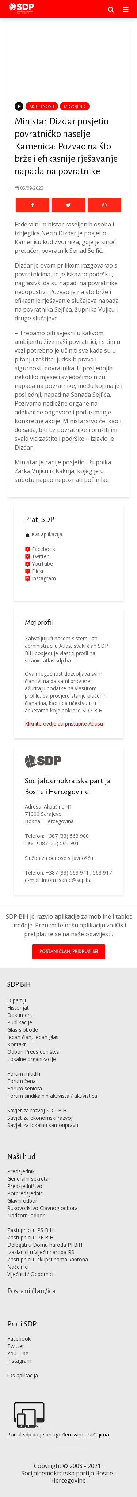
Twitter (15, 1345)
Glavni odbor (22, 1200)
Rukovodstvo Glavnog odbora (42, 1207)
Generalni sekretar (28, 1178)
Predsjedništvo (24, 1185)
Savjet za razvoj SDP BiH (36, 1110)
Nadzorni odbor (26, 1215)
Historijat (18, 1007)
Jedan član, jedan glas (32, 1036)
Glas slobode (22, 1029)
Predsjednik (21, 1171)
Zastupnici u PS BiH (30, 1230)
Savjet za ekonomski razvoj (39, 1117)
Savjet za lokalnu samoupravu (42, 1125)
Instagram (43, 578)
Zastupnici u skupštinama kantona (47, 1259)
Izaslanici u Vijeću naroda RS (40, 1252)
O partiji (16, 1000)
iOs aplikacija (47, 534)
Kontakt (16, 1044)
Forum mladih (23, 1073)
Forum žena (21, 1081)
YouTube (42, 563)
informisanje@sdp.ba (67, 879)
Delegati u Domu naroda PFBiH (44, 1244)
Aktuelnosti (42, 106)
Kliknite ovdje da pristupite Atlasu (64, 723)
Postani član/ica (31, 1291)
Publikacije (19, 1022)
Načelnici (17, 1266)
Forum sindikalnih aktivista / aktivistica (52, 1095)
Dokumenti (20, 1014)
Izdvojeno (74, 106)
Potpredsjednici (25, 1193)
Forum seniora (24, 1088)
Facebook (42, 548)
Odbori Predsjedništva (33, 1051)
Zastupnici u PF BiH (30, 1237)
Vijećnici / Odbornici (30, 1274)
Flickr (37, 570)
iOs (118, 925)
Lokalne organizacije (31, 1058)
